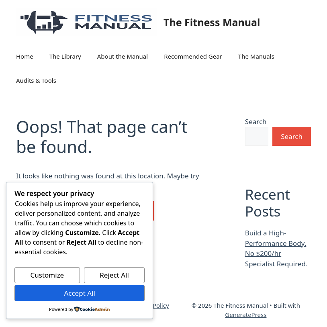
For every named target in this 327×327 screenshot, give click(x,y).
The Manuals (256, 56)
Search (256, 121)
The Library (65, 56)
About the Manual (122, 56)
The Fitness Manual (212, 22)
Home (24, 56)
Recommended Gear (193, 56)
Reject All (114, 275)
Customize (47, 275)
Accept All (79, 293)
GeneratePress (245, 315)
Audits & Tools (36, 80)
